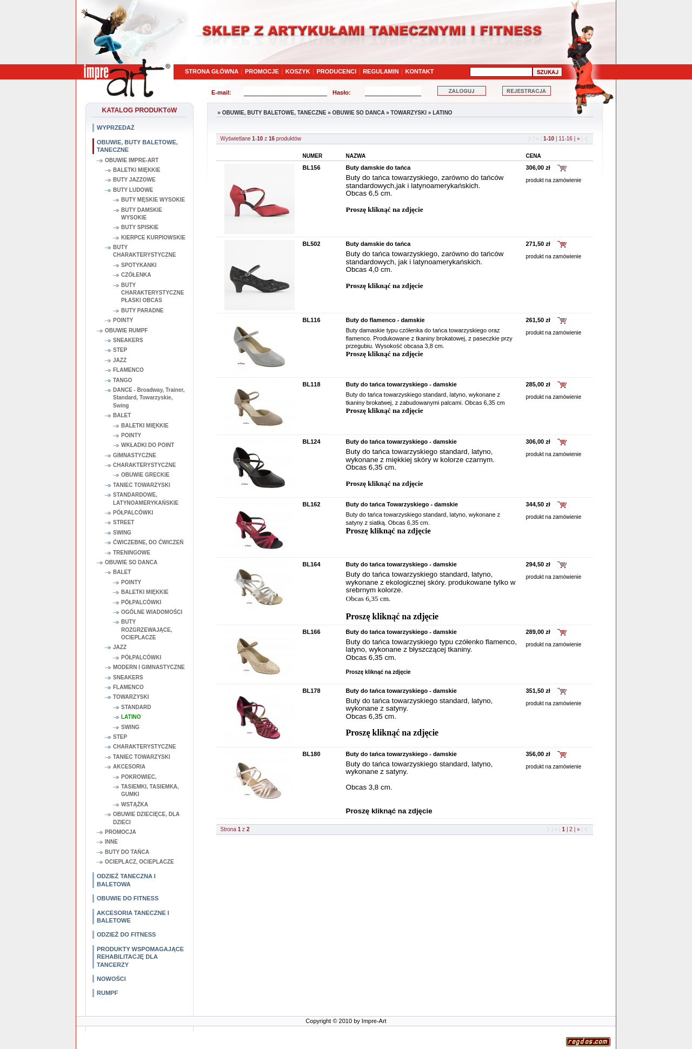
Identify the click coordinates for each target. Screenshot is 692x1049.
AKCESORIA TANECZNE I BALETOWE (133, 917)
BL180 (312, 754)
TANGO (122, 380)
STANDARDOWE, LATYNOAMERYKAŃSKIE (145, 498)
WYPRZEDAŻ (116, 127)
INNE (111, 842)
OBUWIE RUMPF (126, 330)
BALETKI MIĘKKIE (137, 170)
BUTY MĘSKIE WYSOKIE (153, 200)
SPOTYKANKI (139, 265)
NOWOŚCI (111, 978)
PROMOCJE (262, 71)
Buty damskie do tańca (378, 167)
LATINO (131, 717)
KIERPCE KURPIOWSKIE (153, 237)
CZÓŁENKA (136, 275)
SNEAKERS (128, 340)
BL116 (312, 320)
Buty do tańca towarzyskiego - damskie (401, 384)
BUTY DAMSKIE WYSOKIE (141, 214)
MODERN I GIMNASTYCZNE (149, 667)
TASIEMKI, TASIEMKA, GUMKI (150, 790)
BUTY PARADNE (142, 310)
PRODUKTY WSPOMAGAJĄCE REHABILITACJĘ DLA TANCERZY (140, 957)
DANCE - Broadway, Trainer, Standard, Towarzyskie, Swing (149, 398)
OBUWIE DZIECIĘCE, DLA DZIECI (146, 818)
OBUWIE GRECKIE (145, 475)
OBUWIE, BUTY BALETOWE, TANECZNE (137, 146)
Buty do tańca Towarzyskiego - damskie (402, 504)
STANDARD (136, 707)
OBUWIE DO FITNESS (127, 898)
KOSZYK (297, 71)
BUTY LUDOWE (133, 190)
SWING (122, 533)
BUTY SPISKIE (139, 227)
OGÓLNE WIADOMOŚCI (151, 612)
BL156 (312, 167)
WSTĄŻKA (134, 804)
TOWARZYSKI (131, 697)
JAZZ (120, 360)
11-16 (565, 139)
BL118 (312, 384)
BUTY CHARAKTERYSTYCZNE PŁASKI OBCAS (152, 293)
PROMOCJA (120, 832)
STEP (120, 350)
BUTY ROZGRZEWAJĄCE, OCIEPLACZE (146, 629)
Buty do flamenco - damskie (385, 320)
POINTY (123, 320)
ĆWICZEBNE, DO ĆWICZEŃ (148, 542)
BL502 (312, 243)
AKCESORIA (129, 767)
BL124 (312, 441)
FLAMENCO (128, 370)
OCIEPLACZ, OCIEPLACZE (139, 862)
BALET (122, 415)
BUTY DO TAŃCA (127, 852)
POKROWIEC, (139, 777)
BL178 (312, 690)
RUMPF (107, 993)
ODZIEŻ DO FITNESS (126, 934)
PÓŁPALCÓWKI (133, 513)
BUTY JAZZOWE (134, 180)
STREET (123, 522)
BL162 (312, 504)
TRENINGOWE (131, 553)
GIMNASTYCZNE (134, 455)
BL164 (312, 564)
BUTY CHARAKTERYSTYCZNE (144, 251)
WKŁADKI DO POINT (147, 445)
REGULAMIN (381, 71)
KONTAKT (419, 71)
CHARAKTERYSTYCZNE (144, 465)
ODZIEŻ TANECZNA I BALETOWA (126, 880)
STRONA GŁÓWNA (211, 71)
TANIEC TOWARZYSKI (141, 485)
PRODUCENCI (336, 71)
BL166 (312, 632)
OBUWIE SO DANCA (131, 562)
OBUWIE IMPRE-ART (131, 160)
